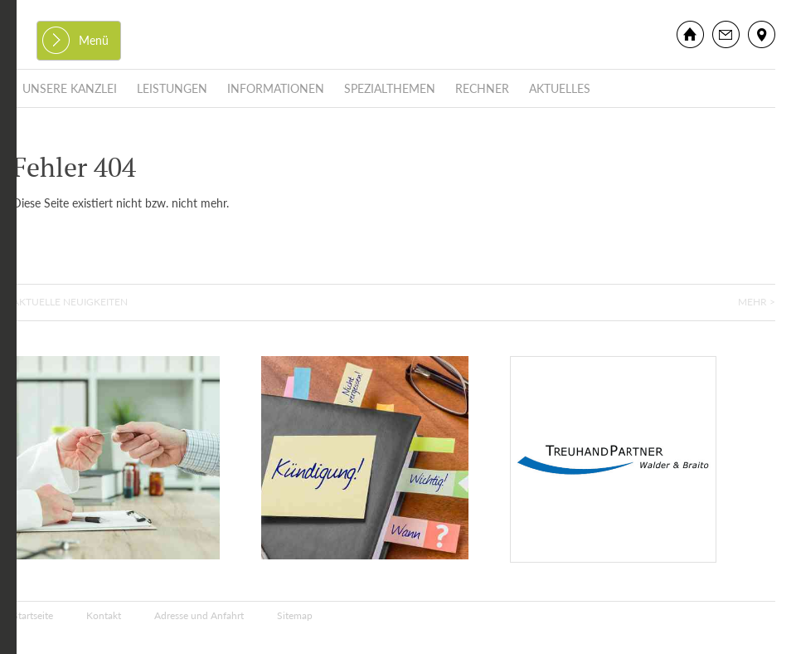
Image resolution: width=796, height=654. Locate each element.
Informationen (275, 88)
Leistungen (172, 88)
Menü (94, 40)
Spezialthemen (389, 88)
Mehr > (756, 301)
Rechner (482, 88)
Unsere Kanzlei (69, 88)
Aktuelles (559, 88)
